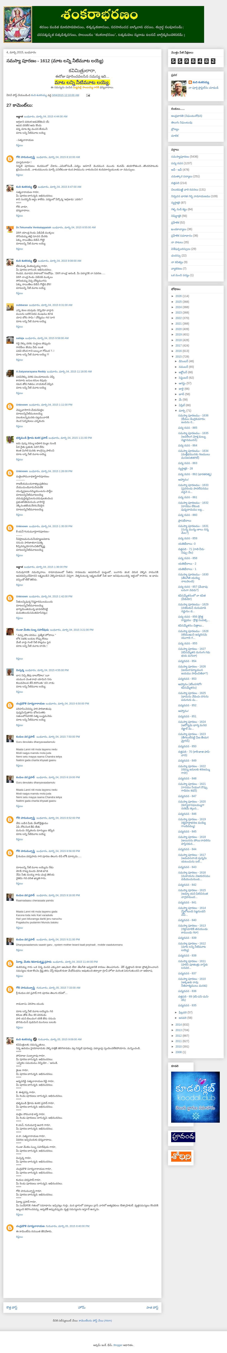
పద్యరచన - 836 (187, 991)
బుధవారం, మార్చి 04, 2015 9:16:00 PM (58, 895)
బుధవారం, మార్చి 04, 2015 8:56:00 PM (58, 851)
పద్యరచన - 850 (187, 746)
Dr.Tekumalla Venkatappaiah (33, 227)
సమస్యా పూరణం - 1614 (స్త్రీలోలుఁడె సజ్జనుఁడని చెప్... (192, 911)
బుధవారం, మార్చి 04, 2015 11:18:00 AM (69, 371)
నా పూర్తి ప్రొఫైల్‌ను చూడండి (204, 87)
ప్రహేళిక (175, 222)
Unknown (22, 404)
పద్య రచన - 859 (187, 538)
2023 (179, 312)
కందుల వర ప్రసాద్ (25, 736)
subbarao (22, 304)
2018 (179, 340)
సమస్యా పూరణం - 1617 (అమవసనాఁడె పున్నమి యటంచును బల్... (192, 858)
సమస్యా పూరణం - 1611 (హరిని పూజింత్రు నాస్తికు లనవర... (193, 964)
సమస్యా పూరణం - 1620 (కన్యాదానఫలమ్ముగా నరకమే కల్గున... (192, 805)
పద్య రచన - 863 (187, 463)
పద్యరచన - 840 (187, 920)
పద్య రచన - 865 (187, 427)
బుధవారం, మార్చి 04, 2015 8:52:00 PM (58, 817)
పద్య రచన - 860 (187, 515)
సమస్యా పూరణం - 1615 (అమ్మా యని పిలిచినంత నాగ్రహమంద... (193, 894)
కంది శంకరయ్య (24, 186)
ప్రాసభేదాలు (184, 520)
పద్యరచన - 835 (187, 1005)
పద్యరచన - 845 (187, 831)
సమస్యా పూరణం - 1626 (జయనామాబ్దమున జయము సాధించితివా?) (193, 670)
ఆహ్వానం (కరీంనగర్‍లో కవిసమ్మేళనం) (190, 686)
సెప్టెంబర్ (184, 377)
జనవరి (183, 1017)
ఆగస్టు (182, 383)
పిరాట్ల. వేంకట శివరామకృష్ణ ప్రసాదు (34, 961)
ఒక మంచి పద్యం (180, 275)
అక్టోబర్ (183, 372)
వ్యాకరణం (176, 268)
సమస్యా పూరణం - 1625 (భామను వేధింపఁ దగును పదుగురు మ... (193, 696)
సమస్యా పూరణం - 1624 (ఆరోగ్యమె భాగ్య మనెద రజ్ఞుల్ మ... (192, 725)
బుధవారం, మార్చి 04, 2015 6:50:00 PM (67, 703)
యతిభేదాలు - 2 (187, 563)
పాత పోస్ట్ (152, 1307)
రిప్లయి (19, 145)
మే (181, 399)
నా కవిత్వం (177, 262)
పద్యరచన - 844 (187, 849)
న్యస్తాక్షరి (175, 202)
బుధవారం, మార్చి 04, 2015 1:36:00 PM (45, 566)
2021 (179, 323)
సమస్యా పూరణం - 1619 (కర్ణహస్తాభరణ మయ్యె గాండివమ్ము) (192, 823)
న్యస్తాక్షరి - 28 (185, 468)
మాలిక (174, 135)
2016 (179, 351)
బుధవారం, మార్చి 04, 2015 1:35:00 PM (51, 526)
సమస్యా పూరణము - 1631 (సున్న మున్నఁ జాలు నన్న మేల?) (193, 529)
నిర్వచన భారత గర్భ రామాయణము (190, 196)
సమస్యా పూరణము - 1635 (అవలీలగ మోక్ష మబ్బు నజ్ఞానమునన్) (193, 437)
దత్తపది (175, 182)
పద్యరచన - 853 (187, 678)
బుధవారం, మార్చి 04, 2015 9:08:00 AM (59, 260)
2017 (179, 345)
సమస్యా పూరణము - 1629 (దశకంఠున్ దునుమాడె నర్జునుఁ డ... (193, 608)
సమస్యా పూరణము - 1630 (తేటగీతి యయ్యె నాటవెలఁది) (193, 578)
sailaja (20, 338)
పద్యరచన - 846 (187, 813)
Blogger (118, 1345)
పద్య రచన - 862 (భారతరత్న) (195, 474)
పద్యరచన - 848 (187, 778)
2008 (179, 1052)
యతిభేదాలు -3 (186, 543)
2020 (179, 329)
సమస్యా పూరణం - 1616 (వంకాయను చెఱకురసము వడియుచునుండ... (194, 876)
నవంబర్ (184, 366)
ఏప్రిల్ (182, 405)
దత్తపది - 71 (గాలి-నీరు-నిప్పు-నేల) (191, 550)
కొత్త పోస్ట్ (11, 1307)
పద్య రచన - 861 (187, 497)
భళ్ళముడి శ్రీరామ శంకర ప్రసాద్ (31, 437)
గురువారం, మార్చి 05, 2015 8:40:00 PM (68, 1226)
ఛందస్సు (176, 255)
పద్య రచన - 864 (187, 445)
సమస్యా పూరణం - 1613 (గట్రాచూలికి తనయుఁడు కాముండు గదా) (193, 929)
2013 (179, 1030)
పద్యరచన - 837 (187, 973)
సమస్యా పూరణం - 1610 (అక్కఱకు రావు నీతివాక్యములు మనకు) (192, 982)
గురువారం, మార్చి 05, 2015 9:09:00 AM (60, 1039)
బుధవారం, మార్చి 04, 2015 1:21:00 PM (70, 437)
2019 (179, 334)
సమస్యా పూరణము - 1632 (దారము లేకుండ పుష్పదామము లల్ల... (193, 506)
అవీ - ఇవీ (176, 169)
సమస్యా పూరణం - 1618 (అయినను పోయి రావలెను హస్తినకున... (194, 840)
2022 (179, 318)
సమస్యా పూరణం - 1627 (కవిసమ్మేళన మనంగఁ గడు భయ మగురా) (194, 652)
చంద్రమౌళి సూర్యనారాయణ (30, 703)
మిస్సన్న (20, 670)
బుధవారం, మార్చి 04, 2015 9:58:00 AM (47, 338)
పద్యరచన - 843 (187, 867)
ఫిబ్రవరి (183, 1012)
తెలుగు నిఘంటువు (181, 122)
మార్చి (182, 410)
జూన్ (182, 394)
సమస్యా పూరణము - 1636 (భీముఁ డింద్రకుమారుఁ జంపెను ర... (193, 419)
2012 (179, 1035)
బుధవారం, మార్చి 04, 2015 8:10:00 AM (58, 157)
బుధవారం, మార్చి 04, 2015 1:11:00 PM (51, 404)
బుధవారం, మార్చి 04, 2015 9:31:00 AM (51, 304)
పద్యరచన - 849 (187, 760)
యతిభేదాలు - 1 (187, 569)
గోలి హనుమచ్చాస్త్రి (25, 157)
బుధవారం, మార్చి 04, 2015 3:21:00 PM (72, 629)
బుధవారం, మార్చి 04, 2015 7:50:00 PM (58, 736)
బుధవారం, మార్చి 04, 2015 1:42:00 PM (51, 596)
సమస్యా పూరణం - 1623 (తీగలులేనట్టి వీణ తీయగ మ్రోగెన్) (193, 737)
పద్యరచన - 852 (187, 705)
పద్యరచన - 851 (187, 716)
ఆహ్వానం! (183, 479)
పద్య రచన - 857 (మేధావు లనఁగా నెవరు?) (193, 588)
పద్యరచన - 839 (187, 937)
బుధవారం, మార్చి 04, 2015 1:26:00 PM (51, 471)
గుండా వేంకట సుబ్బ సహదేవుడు (32, 629)
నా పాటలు (177, 242)
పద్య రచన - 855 (187, 643)
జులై (181, 388)
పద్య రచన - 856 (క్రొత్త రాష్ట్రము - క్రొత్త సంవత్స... (194, 618)
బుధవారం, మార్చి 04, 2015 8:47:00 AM (59, 186)
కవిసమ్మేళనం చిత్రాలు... (191, 625)
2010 (179, 1046)
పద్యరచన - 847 (187, 796)
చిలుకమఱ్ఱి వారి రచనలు (184, 189)
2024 (179, 307)
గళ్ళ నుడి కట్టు (179, 209)
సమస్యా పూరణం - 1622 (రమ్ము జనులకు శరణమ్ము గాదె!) (194, 770)
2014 (179, 1024)
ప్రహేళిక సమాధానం (181, 235)
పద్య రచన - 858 (187, 558)
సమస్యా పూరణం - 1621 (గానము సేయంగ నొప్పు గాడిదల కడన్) (193, 787)
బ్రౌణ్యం (175, 129)
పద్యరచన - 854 (187, 661)
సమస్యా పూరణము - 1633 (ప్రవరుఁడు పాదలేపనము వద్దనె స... (193, 488)
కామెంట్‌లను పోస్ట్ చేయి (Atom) (95, 1320)
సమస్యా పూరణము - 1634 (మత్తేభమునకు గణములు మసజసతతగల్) (194, 454)
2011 (179, 1041)
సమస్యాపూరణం (180, 156)
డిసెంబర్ (184, 361)
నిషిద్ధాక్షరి (176, 215)
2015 (179, 356)
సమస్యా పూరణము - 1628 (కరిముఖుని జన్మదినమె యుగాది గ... (193, 634)
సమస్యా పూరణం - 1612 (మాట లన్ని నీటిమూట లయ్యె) (192, 947)
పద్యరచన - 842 (187, 884)
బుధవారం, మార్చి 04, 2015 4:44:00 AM (45, 116)
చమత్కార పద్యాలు (181, 176)
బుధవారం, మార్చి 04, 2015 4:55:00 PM (47, 670)
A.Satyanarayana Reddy (31, 371)
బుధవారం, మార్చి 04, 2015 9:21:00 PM (58, 939)
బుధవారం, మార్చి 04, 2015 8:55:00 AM (74, 227)
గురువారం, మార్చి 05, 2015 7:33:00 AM (58, 987)
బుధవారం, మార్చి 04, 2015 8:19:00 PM (58, 777)
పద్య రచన (177, 163)
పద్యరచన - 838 (187, 955)
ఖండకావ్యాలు (178, 229)
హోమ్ (82, 1307)
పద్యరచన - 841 (187, 902)
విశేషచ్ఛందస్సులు (180, 248)
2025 (179, 301)
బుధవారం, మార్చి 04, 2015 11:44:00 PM (75, 961)
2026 (179, 296)
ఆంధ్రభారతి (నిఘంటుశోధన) (186, 115)
